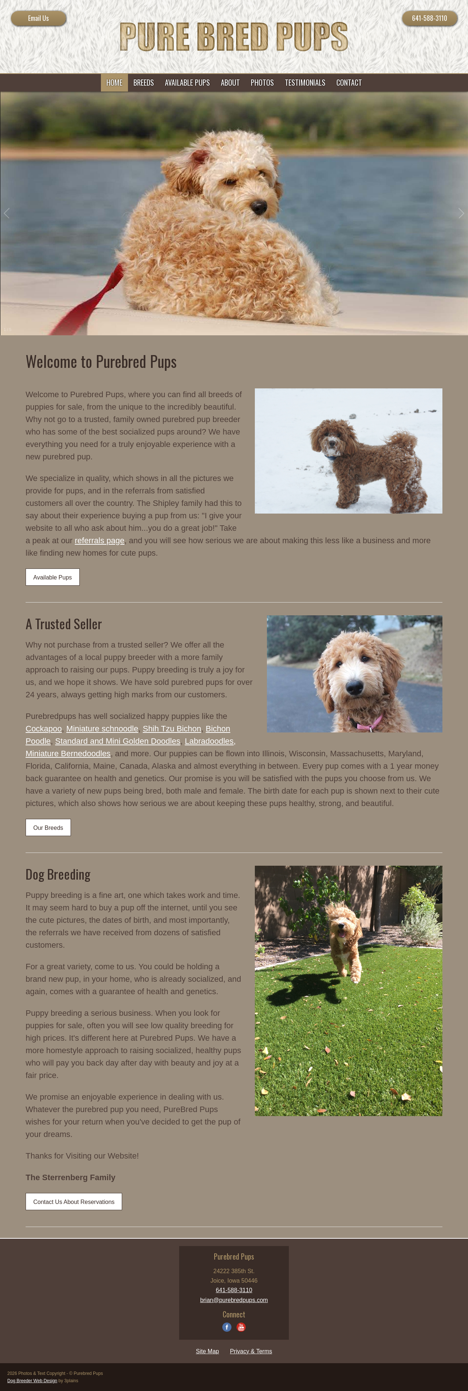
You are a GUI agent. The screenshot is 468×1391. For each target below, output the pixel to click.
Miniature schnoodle (102, 728)
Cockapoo (44, 728)
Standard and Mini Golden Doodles (117, 741)
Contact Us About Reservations (73, 1202)
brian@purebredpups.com (234, 1300)
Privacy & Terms (251, 1351)
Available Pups (52, 577)
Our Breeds (48, 828)
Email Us (38, 18)
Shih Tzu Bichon (172, 728)
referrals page (100, 540)
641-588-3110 (429, 18)
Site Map (207, 1351)
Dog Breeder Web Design (32, 1380)
